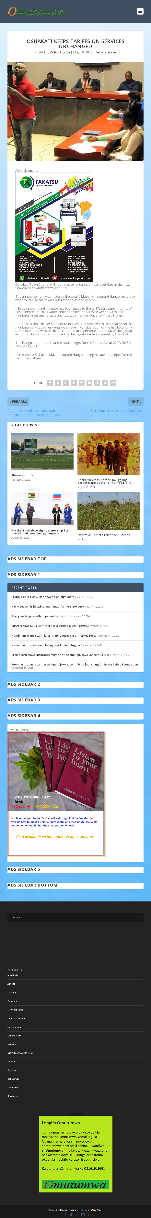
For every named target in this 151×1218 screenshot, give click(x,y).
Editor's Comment (16, 1018)
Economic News (15, 1009)
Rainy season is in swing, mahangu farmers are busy (47, 606)
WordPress (97, 1210)
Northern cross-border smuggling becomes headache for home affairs (104, 481)
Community (13, 1001)
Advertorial (12, 975)
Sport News (13, 1087)
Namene (11, 1044)
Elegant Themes (69, 1210)
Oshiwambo (13, 1079)
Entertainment (14, 1027)
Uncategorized (14, 1096)
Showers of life (22, 475)
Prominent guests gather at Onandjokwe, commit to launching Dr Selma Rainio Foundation (74, 664)
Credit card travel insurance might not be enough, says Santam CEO (59, 655)
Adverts (11, 983)
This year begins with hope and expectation (41, 616)
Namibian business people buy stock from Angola (45, 645)
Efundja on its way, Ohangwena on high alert (42, 597)
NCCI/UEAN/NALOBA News (20, 1053)
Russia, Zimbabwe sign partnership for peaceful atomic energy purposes (40, 532)
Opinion (11, 1070)
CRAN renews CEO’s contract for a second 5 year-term (48, 626)
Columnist (12, 992)
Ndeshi (11, 1061)
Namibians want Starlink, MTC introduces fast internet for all (54, 635)
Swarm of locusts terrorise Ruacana (103, 535)
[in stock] (56, 856)
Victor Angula (60, 52)
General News (106, 52)
